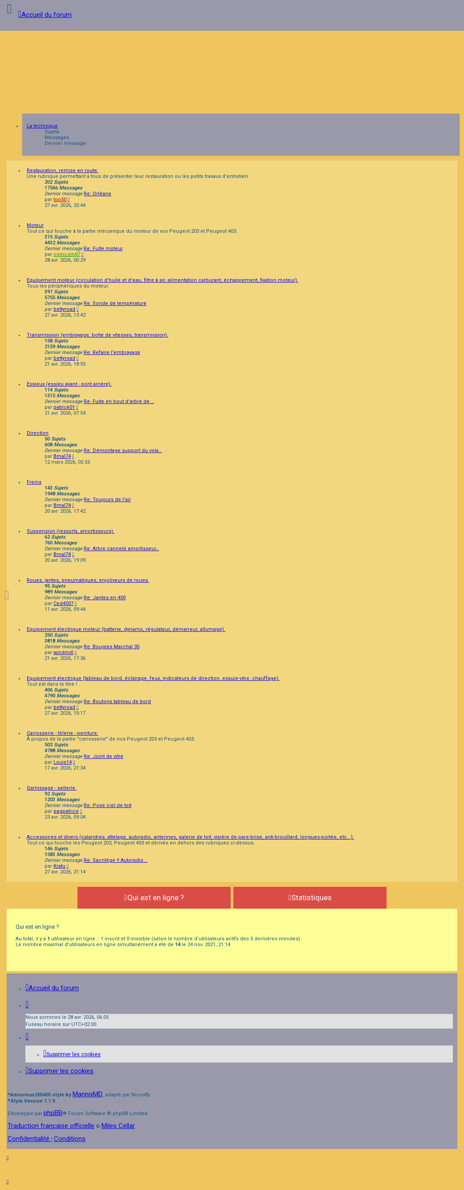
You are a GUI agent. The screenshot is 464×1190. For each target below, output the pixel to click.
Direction (38, 433)
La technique (42, 126)
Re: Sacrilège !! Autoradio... (115, 860)
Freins (34, 482)
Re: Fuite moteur (103, 248)
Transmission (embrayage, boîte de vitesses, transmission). (97, 335)
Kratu (59, 866)
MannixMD (87, 1094)
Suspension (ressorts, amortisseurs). (70, 531)
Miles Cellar (118, 1126)
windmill (63, 652)
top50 (59, 199)
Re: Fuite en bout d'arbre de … (119, 401)
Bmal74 (62, 456)
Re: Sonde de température (115, 303)
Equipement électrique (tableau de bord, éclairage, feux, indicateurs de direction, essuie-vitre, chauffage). (153, 678)
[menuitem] (72, 1054)
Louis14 (62, 762)
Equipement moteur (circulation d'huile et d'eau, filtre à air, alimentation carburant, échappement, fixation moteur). (162, 280)
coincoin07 (66, 254)
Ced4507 (63, 603)
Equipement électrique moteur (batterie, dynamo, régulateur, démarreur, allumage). (126, 629)
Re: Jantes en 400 (105, 598)
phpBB (53, 1113)
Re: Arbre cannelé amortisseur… (121, 549)
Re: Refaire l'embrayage (112, 352)
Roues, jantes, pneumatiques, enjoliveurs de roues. (88, 580)
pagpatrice (66, 811)
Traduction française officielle (51, 1126)
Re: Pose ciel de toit (107, 805)
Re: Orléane (97, 194)
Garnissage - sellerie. (52, 788)
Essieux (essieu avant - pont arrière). (69, 384)
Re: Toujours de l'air (107, 499)
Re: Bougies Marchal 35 (111, 647)
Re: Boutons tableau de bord (117, 701)
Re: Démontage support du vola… (123, 450)
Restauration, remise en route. (62, 170)
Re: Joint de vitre (103, 756)
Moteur (35, 225)
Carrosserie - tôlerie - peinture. (62, 733)
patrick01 (64, 407)
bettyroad (64, 309)
